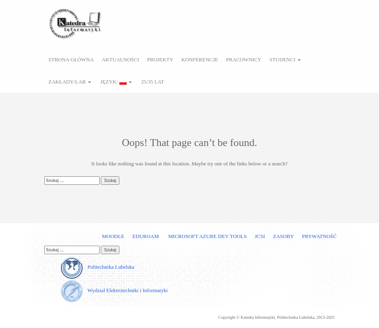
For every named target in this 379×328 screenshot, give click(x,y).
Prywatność (319, 236)
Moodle (113, 236)
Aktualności (120, 59)
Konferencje (199, 59)
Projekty (160, 59)
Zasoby (283, 236)
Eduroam (145, 236)
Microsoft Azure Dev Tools (207, 236)
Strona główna (71, 59)
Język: (115, 82)
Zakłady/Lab (69, 82)
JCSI (260, 236)
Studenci (285, 59)
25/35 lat (152, 82)
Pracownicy (243, 59)
